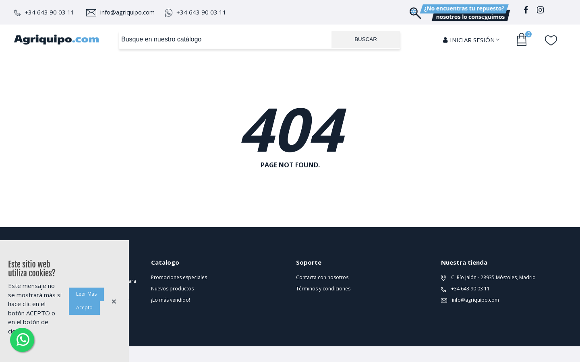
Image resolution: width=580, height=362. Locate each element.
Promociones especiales (179, 277)
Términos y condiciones (323, 288)
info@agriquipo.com (120, 12)
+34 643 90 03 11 (44, 12)
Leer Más (86, 293)
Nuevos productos (172, 288)
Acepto (84, 307)
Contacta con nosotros (322, 277)
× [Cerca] (114, 301)
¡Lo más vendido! (170, 299)
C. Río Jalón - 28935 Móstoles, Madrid (488, 277)
